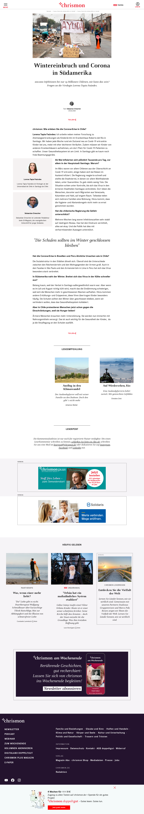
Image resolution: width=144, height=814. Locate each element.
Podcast (9, 734)
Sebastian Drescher (74, 109)
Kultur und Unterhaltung (111, 732)
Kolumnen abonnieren (18, 748)
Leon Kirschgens (69, 628)
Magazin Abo (63, 760)
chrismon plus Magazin (19, 757)
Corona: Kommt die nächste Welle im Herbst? (64, 11)
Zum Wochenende (15, 743)
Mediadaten (96, 760)
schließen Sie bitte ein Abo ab (85, 441)
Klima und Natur (65, 732)
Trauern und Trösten (96, 736)
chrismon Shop (80, 760)
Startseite (49, 11)
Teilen (71, 120)
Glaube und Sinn (95, 729)
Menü (5, 7)
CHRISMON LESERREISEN (114, 585)
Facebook (63, 447)
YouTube (6, 780)
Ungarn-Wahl (74, 588)
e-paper (9, 762)
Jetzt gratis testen (58, 807)
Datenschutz (77, 748)
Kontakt (90, 748)
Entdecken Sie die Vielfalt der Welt (114, 591)
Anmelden (137, 5)
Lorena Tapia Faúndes (32, 179)
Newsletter (11, 729)
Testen (118, 5)
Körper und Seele (85, 732)
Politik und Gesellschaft (69, 736)
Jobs (117, 760)
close (115, 787)
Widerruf (121, 748)
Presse (108, 760)
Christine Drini (116, 398)
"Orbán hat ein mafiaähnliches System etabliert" (72, 596)
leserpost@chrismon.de (65, 444)
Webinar (9, 739)
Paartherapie (27, 588)
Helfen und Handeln (117, 729)
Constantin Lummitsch (24, 621)
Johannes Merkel (71, 405)
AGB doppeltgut (105, 748)
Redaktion (61, 772)
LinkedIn (77, 447)
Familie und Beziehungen (69, 729)
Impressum (62, 748)
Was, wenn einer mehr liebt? (27, 594)
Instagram (105, 444)
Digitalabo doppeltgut (18, 753)
